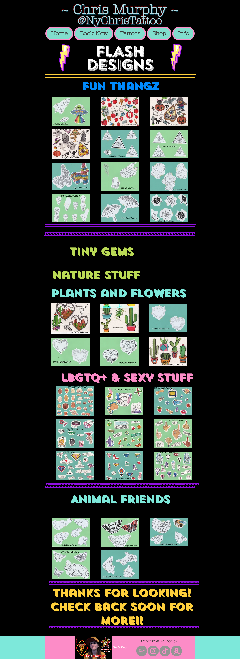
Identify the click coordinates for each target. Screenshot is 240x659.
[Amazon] (176, 651)
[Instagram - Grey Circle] (153, 651)
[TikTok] (164, 651)
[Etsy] (141, 651)
